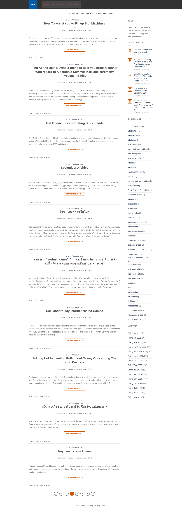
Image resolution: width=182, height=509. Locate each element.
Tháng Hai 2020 (134, 393)
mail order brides (135, 274)
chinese (131, 177)
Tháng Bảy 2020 (135, 370)
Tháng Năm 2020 (135, 379)
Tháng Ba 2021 (134, 333)
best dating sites (134, 154)
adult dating (133, 131)
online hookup (134, 297)
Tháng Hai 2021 (134, 338)
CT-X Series (58, 4)
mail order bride (134, 269)
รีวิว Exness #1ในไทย (74, 212)
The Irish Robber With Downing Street (143, 51)
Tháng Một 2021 (135, 343)
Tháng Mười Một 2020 (137, 352)
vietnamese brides (135, 315)
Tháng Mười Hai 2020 (137, 347)
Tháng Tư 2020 (134, 384)
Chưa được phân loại (74, 20)
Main (130, 283)
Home (46, 4)
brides (130, 163)
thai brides (132, 301)
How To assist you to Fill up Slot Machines (74, 23)
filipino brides (133, 213)
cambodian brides (135, 172)
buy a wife (132, 167)
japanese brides (134, 245)
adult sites (132, 140)
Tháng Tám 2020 (135, 365)
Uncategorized (134, 310)
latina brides (133, 265)
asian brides (133, 144)
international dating (136, 240)
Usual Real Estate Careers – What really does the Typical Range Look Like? (143, 77)
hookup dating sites (136, 222)
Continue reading (74, 50)
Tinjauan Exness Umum (74, 451)
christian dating (134, 186)
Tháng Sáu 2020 (135, 374)
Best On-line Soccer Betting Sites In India (74, 123)
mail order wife (134, 278)
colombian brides (135, 195)
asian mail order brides (137, 149)
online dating (133, 292)
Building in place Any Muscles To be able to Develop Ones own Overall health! (143, 63)
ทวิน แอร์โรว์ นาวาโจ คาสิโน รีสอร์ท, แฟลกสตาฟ (74, 406)
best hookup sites (135, 158)
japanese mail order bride (138, 250)
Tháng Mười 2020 (135, 356)
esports (131, 208)
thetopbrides (133, 306)
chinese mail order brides (138, 181)
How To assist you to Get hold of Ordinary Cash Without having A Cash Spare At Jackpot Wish (143, 105)
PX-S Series (73, 4)
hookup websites (135, 231)
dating (130, 199)
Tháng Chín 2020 (135, 361)
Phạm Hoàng (87, 30)
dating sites (132, 204)
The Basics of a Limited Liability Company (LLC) (140, 90)
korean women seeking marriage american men (138, 255)
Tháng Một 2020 (135, 397)
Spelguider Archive (74, 167)
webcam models (134, 320)
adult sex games (135, 135)
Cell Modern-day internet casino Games (74, 311)
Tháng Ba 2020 (134, 388)
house (130, 236)
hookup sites (133, 227)
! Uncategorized (134, 126)
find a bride (132, 218)
